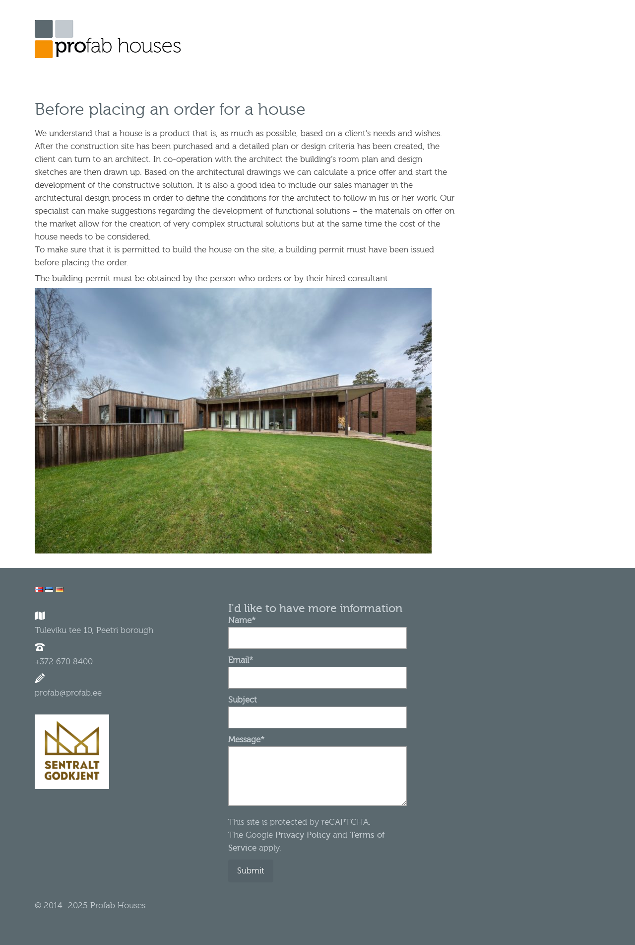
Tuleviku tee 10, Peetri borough (94, 630)
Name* (317, 629)
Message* (317, 746)
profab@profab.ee (68, 693)
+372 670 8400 (64, 661)
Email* (317, 668)
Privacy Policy (301, 835)
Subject (317, 708)
